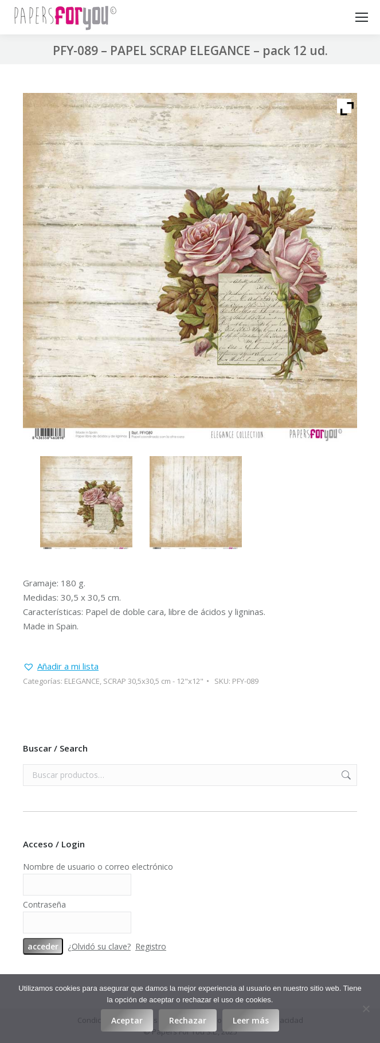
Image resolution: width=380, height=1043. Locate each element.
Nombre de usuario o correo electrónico (98, 866)
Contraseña (44, 904)
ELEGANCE (82, 681)
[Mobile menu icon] (362, 17)
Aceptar (127, 1020)
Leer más (251, 1020)
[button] (61, 666)
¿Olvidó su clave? (99, 946)
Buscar (345, 775)
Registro (150, 946)
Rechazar (187, 1020)
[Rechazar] (365, 1008)
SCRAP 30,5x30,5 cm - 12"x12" (153, 681)
